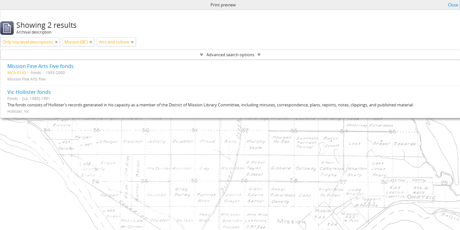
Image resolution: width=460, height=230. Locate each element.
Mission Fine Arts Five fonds (40, 66)
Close (453, 5)
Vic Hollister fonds (29, 92)
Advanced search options (230, 54)
